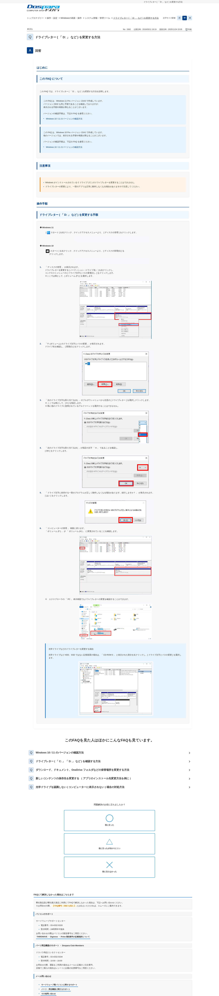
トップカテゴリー (35, 18)
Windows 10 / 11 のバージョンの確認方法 (64, 119)
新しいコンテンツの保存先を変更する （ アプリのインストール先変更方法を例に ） (89, 783)
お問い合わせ (83, 976)
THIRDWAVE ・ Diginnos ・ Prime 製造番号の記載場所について (65, 896)
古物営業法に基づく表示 (165, 976)
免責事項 (146, 976)
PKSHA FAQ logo (184, 992)
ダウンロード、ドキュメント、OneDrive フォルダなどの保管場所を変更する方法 (87, 773)
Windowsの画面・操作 (71, 18)
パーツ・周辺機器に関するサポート (57, 949)
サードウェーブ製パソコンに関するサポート (60, 944)
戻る (31, 29)
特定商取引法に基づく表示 (103, 980)
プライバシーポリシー (103, 976)
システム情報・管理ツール (97, 18)
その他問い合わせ (49, 954)
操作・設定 (52, 18)
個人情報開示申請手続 (128, 976)
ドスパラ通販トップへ (50, 976)
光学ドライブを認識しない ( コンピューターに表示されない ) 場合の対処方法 (85, 793)
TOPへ (188, 968)
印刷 (190, 29)
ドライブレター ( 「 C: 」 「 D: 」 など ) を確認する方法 (72, 763)
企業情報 (124, 980)
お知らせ (68, 976)
